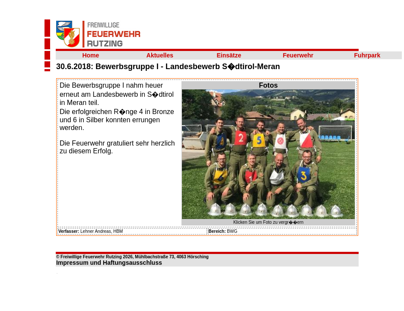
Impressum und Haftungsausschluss (109, 262)
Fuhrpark (367, 55)
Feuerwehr (298, 55)
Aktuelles (159, 55)
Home (90, 55)
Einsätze (229, 55)
